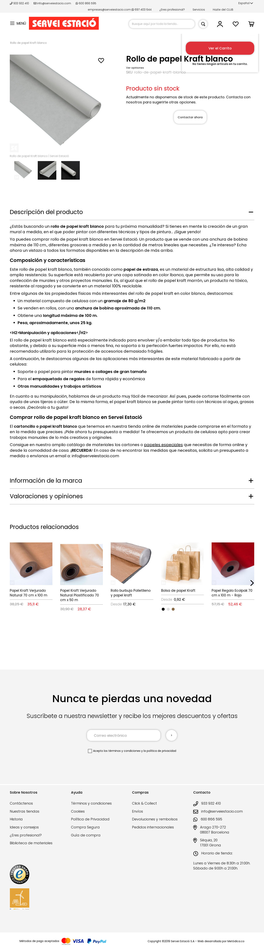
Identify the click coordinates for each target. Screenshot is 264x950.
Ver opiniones (135, 68)
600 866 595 (86, 3)
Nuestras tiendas (24, 811)
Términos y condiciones (91, 803)
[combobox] (162, 24)
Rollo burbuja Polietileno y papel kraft (131, 593)
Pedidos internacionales (153, 827)
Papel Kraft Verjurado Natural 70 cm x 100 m (28, 593)
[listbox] (182, 609)
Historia (16, 819)
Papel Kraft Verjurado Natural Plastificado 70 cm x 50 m (79, 595)
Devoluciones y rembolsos (155, 819)
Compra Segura (85, 827)
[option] (163, 609)
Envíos (137, 811)
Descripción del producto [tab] (46, 212)
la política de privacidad (160, 751)
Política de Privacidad (90, 819)
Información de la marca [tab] (46, 481)
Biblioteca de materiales (31, 843)
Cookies (78, 811)
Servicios (199, 10)
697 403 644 (142, 10)
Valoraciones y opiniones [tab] (46, 496)
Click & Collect (144, 803)
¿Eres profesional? (172, 10)
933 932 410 (20, 3)
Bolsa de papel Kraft (178, 590)
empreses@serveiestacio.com (109, 10)
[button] (245, 3)
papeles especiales (163, 444)
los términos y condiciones (122, 751)
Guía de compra (86, 835)
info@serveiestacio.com (52, 3)
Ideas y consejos (24, 827)
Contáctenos (21, 803)
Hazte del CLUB (223, 10)
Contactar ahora (190, 117)
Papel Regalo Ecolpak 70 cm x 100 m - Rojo (232, 593)
